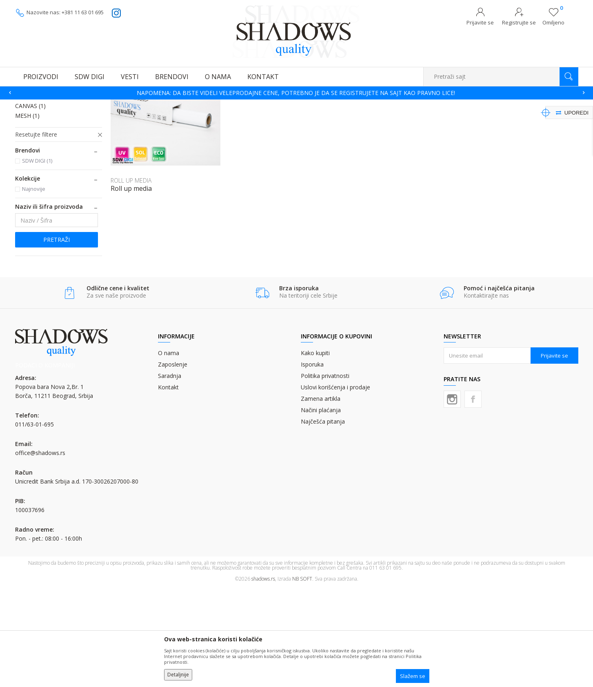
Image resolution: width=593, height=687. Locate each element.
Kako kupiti (315, 452)
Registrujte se (519, 22)
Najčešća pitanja (323, 521)
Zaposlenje (172, 464)
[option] (296, 92)
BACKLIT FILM (38, 186)
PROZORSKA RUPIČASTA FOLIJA (48, 161)
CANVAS (30, 205)
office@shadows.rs (40, 552)
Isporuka (312, 464)
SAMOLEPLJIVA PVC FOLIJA (55, 137)
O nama (168, 452)
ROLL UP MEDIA (41, 195)
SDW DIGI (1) (37, 260)
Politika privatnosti (325, 475)
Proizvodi (56, 104)
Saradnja (169, 475)
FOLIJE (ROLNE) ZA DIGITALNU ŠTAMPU (203, 104)
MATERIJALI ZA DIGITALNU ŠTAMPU (113, 104)
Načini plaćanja (321, 509)
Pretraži (56, 339)
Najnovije (33, 288)
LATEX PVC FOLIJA (44, 147)
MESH (27, 215)
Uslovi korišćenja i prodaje (335, 486)
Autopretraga (375, 116)
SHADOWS (27, 104)
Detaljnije (178, 674)
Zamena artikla (320, 498)
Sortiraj (411, 116)
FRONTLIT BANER (44, 176)
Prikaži (491, 116)
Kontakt (168, 486)
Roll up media (131, 288)
